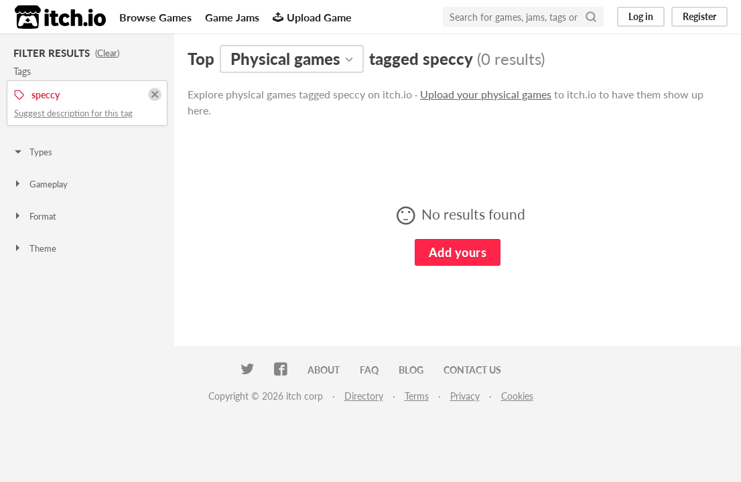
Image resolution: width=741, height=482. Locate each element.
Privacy (465, 396)
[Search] (591, 17)
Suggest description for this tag (73, 113)
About (324, 370)
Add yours (457, 252)
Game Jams (232, 17)
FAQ (369, 370)
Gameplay (40, 184)
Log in (640, 16)
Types (32, 152)
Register (699, 16)
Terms (417, 396)
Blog (411, 370)
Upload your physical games (485, 94)
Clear (107, 53)
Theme (34, 248)
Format (34, 216)
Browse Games (155, 17)
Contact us (472, 370)
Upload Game (312, 17)
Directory (363, 396)
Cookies (517, 396)
